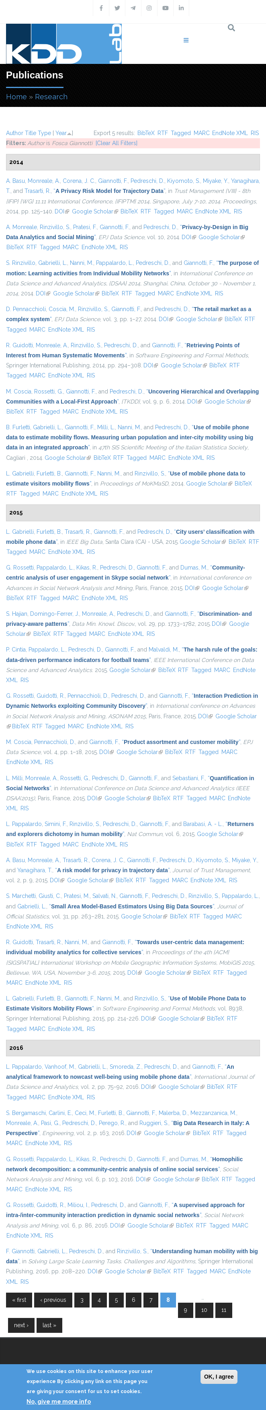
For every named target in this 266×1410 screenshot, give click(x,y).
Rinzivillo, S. (55, 227)
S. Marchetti (21, 896)
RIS (255, 133)
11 (223, 1310)
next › (21, 1325)
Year (61, 133)
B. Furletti (18, 427)
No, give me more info (59, 1401)
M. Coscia (18, 391)
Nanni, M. (81, 263)
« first (19, 1300)
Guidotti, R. (51, 696)
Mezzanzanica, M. (213, 1113)
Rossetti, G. (48, 391)
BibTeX (146, 133)
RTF (163, 133)
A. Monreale (21, 227)
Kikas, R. (86, 567)
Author (14, 133)
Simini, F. (56, 824)
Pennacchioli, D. (88, 696)
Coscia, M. (62, 309)
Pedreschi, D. (147, 181)
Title (30, 133)
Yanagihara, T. (34, 870)
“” (109, 191)
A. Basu (15, 181)
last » (49, 1325)
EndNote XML (230, 133)
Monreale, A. (44, 181)
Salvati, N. (104, 896)
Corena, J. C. (79, 181)
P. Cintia (16, 649)
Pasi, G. (50, 1123)
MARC (202, 133)
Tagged (181, 133)
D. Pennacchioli (26, 309)
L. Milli (14, 778)
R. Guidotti (19, 345)
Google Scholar (95, 211)
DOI (62, 211)
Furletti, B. (49, 473)
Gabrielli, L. (52, 263)
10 (204, 1310)
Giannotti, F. (113, 181)
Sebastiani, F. (188, 778)
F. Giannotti (20, 1251)
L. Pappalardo (24, 824)
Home (16, 96)
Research (51, 96)
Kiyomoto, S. (183, 181)
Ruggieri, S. (153, 1123)
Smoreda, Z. (125, 1067)
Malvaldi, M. (164, 649)
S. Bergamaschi (26, 1113)
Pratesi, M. (77, 896)
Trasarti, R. (38, 191)
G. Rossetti (20, 567)
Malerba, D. (173, 1113)
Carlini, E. (60, 1113)
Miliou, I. (78, 1205)
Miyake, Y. (215, 181)
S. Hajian (16, 614)
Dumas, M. (193, 567)
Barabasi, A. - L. (203, 824)
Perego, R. (112, 1123)
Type (44, 133)
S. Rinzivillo (20, 263)
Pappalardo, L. (114, 263)
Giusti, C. (50, 896)
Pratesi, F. (85, 227)
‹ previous (53, 1300)
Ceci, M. (85, 1113)
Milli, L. (106, 427)
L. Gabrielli (20, 473)
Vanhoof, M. (60, 1067)
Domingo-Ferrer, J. (54, 614)
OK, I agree (219, 1376)
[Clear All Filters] (116, 143)
